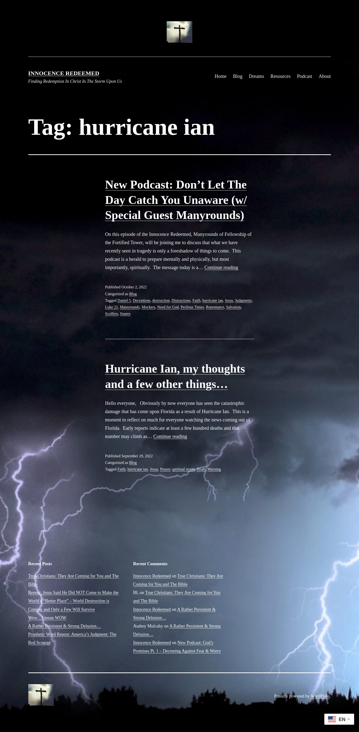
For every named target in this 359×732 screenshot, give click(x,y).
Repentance (215, 307)
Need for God (168, 307)
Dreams (256, 76)
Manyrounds (130, 307)
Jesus (229, 300)
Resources (280, 76)
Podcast (304, 76)
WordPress (320, 696)
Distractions (181, 300)
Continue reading (221, 267)
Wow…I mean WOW (47, 617)
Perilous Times (192, 307)
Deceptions (141, 300)
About (325, 76)
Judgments (243, 300)
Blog (237, 76)
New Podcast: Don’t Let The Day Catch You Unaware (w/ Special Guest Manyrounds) (176, 199)
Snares (125, 314)
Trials (201, 469)
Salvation (233, 307)
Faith (196, 300)
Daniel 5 (124, 300)
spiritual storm (183, 469)
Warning (214, 469)
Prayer (165, 469)
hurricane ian (212, 300)
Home (220, 76)
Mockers (148, 307)
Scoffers (111, 314)
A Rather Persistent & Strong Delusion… (64, 626)
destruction (161, 300)
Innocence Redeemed (63, 73)
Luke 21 (111, 307)
